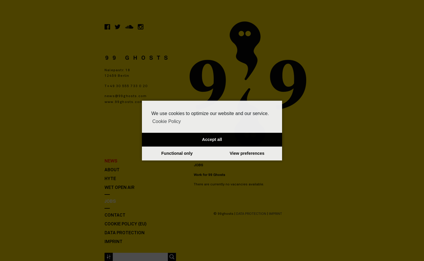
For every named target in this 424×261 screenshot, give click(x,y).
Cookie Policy (166, 121)
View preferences (247, 153)
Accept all (212, 139)
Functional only (177, 153)
